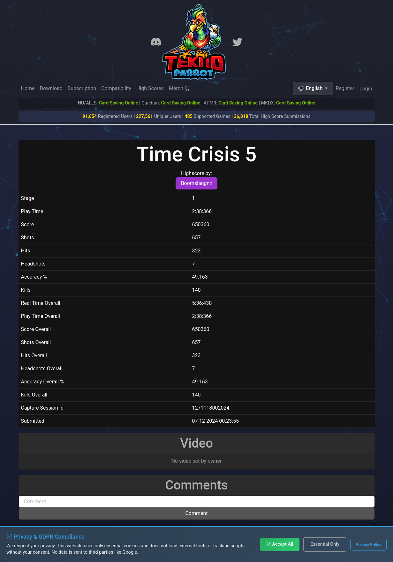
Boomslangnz (196, 183)
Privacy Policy (368, 544)
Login (365, 89)
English (311, 88)
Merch (179, 88)
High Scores (150, 88)
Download (51, 88)
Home (28, 88)
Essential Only (324, 544)
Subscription (82, 88)
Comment (196, 513)
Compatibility (116, 88)
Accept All (280, 544)
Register (345, 89)
